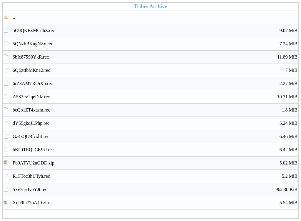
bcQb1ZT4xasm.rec (155, 110)
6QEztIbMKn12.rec (155, 70)
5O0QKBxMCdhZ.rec (155, 30)
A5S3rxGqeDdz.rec (155, 96)
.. (14, 17)
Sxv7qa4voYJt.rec (155, 189)
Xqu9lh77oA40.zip (155, 202)
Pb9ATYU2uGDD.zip (155, 163)
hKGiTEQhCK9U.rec (155, 149)
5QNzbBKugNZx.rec (155, 43)
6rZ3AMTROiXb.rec (155, 83)
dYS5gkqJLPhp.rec (155, 123)
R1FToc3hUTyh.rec (155, 176)
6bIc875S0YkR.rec (155, 57)
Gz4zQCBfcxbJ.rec (155, 136)
